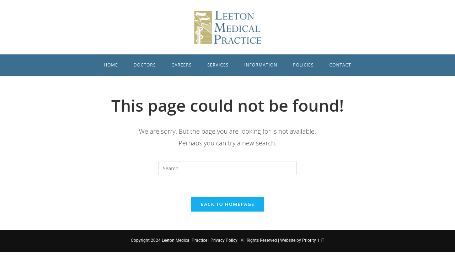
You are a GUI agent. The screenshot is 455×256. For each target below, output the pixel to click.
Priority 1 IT (312, 240)
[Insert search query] (227, 168)
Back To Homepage (227, 204)
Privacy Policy (223, 240)
